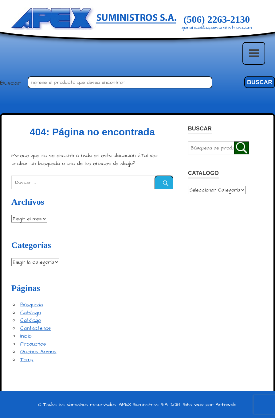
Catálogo (30, 312)
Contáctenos (35, 328)
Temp (26, 359)
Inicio (26, 336)
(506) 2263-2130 (216, 19)
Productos (33, 344)
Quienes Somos (38, 351)
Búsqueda (31, 304)
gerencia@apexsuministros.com (217, 27)
